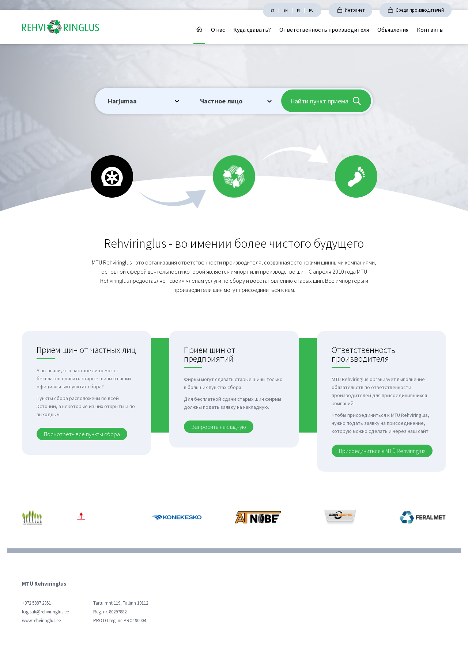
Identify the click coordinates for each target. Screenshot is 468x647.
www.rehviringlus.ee (41, 620)
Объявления (392, 29)
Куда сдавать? (252, 29)
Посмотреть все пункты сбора (82, 434)
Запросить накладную (218, 426)
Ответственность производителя (324, 29)
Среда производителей (420, 10)
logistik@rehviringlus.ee (45, 612)
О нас (218, 29)
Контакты (430, 29)
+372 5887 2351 (36, 603)
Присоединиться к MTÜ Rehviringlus (382, 450)
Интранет (355, 10)
